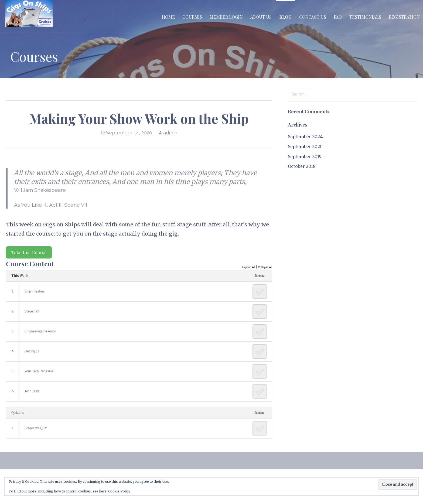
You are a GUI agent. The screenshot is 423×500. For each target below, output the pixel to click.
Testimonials (365, 17)
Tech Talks (32, 391)
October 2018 (302, 166)
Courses (192, 17)
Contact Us (312, 17)
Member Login (226, 17)
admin (170, 132)
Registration (404, 17)
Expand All (248, 267)
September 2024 (305, 136)
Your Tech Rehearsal (39, 371)
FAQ (338, 17)
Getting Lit (32, 351)
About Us (261, 17)
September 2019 (305, 156)
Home (168, 17)
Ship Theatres (35, 291)
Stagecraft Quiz (36, 428)
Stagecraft (32, 311)
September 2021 (305, 146)
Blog (285, 17)
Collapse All (265, 267)
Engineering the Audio (40, 331)
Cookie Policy (119, 491)
